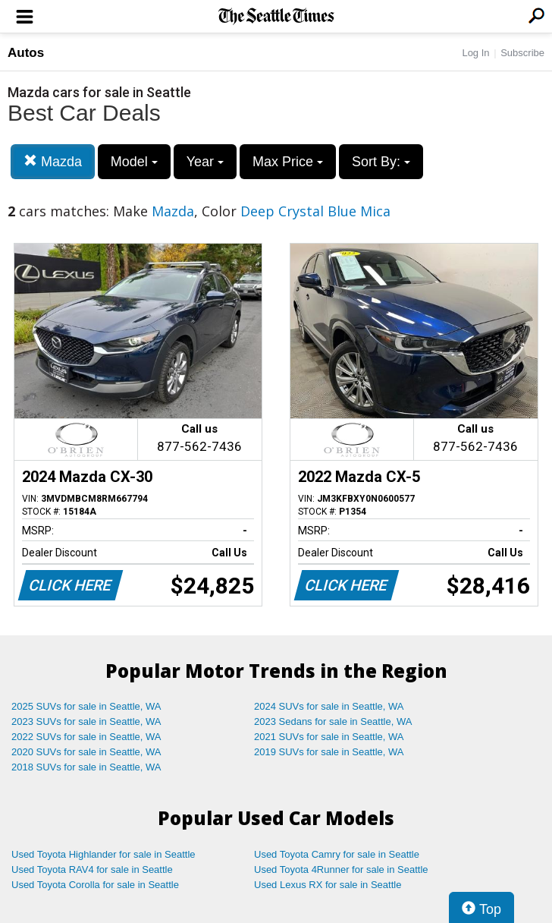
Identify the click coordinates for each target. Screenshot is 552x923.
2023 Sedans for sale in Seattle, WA (333, 721)
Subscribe (522, 52)
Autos (26, 53)
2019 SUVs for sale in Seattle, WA (329, 752)
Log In (475, 52)
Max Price (287, 161)
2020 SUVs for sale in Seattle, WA (86, 752)
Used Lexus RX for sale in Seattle (327, 884)
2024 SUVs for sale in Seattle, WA (329, 706)
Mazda (53, 161)
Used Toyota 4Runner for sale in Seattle (341, 869)
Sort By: (381, 161)
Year (205, 161)
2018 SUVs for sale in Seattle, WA (86, 767)
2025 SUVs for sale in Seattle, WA (86, 706)
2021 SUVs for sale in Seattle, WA (329, 736)
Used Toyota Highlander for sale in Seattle (103, 854)
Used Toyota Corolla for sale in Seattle (95, 884)
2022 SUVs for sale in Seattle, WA (86, 736)
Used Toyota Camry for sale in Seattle (336, 854)
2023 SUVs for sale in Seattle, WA (86, 721)
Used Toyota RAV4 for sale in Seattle (92, 869)
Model (134, 161)
